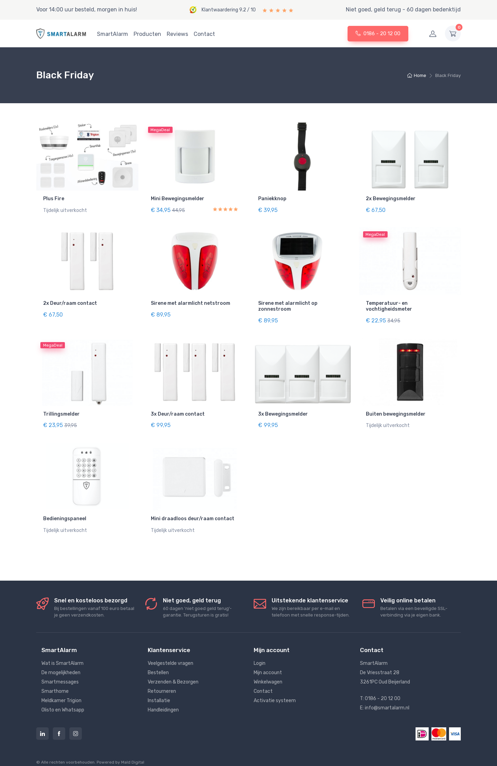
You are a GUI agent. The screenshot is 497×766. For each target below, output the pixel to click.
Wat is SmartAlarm (62, 656)
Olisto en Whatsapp (62, 702)
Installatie (159, 693)
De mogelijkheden (60, 665)
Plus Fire (53, 199)
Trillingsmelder (61, 410)
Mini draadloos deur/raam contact (192, 513)
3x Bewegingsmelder (283, 410)
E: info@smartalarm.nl (384, 700)
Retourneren (162, 684)
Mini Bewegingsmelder (177, 199)
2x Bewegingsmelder (391, 199)
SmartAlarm (112, 34)
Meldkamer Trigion (61, 693)
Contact (204, 34)
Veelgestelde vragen (170, 656)
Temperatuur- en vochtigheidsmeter (389, 304)
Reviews (177, 34)
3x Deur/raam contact (178, 410)
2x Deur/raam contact (70, 301)
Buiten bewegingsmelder (396, 410)
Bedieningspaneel (64, 513)
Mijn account (268, 665)
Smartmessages (60, 674)
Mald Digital (132, 754)
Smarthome (55, 684)
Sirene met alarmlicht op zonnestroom (288, 304)
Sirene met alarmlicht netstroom (190, 301)
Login (259, 656)
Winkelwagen (268, 674)
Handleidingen (163, 702)
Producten (147, 34)
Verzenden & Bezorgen (173, 674)
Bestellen (158, 665)
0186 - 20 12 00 (377, 33)
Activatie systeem (275, 693)
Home (416, 75)
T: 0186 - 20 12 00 (380, 691)
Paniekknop (272, 199)
